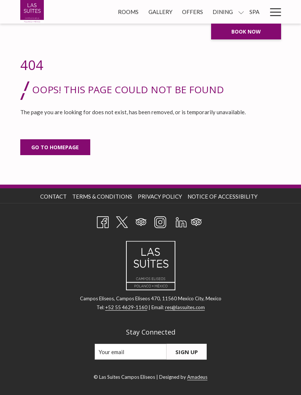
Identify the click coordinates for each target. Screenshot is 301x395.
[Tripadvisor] (141, 220)
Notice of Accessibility (223, 196)
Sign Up (186, 352)
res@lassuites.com (185, 307)
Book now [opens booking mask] (246, 31)
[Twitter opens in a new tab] (122, 220)
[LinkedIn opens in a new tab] (181, 220)
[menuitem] (128, 12)
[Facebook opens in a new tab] (103, 220)
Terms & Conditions (102, 196)
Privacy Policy (160, 196)
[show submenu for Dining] (241, 12)
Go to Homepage (55, 147)
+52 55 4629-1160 (126, 307)
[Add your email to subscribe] (131, 352)
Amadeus (197, 377)
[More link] (273, 12)
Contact (53, 196)
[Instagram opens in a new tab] (160, 220)
